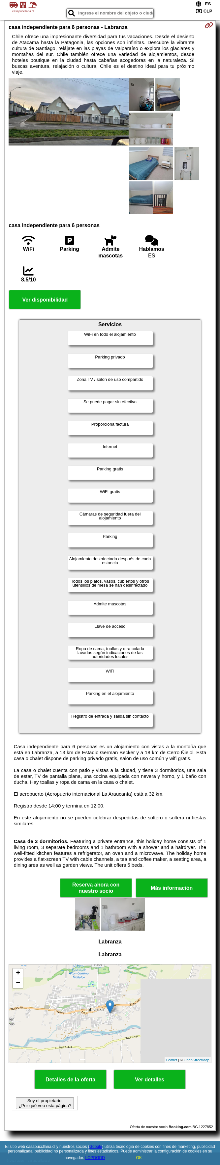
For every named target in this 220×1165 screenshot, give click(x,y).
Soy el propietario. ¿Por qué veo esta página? (44, 1103)
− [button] (18, 983)
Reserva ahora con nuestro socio (95, 888)
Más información (172, 888)
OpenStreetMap (196, 1060)
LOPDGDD (95, 1157)
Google (95, 1146)
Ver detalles (149, 1079)
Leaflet (171, 1060)
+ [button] (18, 973)
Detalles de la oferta (70, 1079)
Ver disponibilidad (45, 300)
